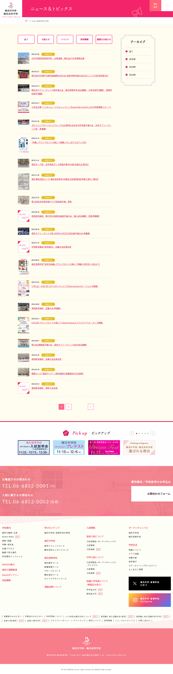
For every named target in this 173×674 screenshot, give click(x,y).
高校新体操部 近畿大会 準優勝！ (46, 308)
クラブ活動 (134, 553)
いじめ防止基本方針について (78, 615)
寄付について (95, 619)
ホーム (26, 20)
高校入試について (95, 536)
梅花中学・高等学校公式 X (153, 583)
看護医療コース (51, 566)
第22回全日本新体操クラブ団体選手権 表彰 (51, 201)
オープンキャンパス (138, 527)
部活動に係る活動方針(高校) (114, 615)
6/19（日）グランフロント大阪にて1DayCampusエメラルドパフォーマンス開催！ (67, 322)
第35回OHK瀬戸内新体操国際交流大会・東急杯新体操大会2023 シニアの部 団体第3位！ (69, 75)
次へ (91, 407)
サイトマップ (80, 619)
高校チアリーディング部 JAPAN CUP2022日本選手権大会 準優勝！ (60, 233)
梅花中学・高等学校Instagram (153, 599)
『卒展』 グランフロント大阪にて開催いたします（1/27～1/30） (59, 142)
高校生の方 (92, 593)
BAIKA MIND (8, 536)
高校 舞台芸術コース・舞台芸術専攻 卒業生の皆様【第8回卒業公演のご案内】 (64, 179)
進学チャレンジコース (54, 545)
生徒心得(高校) (10, 619)
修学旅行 (133, 561)
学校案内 (6, 527)
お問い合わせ (144, 619)
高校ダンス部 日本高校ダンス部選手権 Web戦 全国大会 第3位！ (60, 164)
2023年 (132, 74)
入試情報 (91, 527)
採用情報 (6, 580)
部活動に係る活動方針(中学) (149, 615)
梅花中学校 (49, 540)
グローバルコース (52, 570)
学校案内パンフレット (12, 556)
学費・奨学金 (8, 544)
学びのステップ (51, 527)
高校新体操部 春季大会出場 (44, 388)
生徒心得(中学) (34, 619)
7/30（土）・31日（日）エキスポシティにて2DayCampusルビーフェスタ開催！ (64, 286)
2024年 (132, 66)
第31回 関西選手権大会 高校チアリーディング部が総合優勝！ (59, 344)
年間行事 (133, 557)
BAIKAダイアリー (10, 575)
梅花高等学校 (50, 557)
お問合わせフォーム (126, 494)
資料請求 (155, 5)
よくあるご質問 (136, 569)
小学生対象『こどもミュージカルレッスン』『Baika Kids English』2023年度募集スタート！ (71, 107)
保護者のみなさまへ (13, 615)
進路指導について (52, 586)
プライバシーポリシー (60, 619)
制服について (135, 549)
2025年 (132, 59)
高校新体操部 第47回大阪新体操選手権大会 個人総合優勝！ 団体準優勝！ (65, 216)
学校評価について (54, 615)
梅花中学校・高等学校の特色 (57, 532)
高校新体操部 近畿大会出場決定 (46, 359)
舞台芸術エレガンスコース (56, 549)
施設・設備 (7, 540)
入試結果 (91, 549)
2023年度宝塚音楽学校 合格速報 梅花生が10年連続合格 (57, 58)
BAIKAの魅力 (8, 564)
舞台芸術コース (51, 574)
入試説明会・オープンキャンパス (101, 541)
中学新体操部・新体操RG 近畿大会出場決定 (51, 246)
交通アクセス (8, 548)
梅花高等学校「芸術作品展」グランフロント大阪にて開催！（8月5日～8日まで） (65, 264)
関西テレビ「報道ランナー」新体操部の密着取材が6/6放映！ (57, 373)
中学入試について (95, 557)
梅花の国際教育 (9, 569)
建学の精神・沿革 (10, 532)
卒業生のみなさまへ (34, 615)
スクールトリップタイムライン (143, 565)
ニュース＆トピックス (125, 619)
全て (131, 51)
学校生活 (133, 544)
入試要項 (91, 545)
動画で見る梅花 (9, 552)
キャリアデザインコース (55, 578)
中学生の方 (92, 589)
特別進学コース (51, 562)
